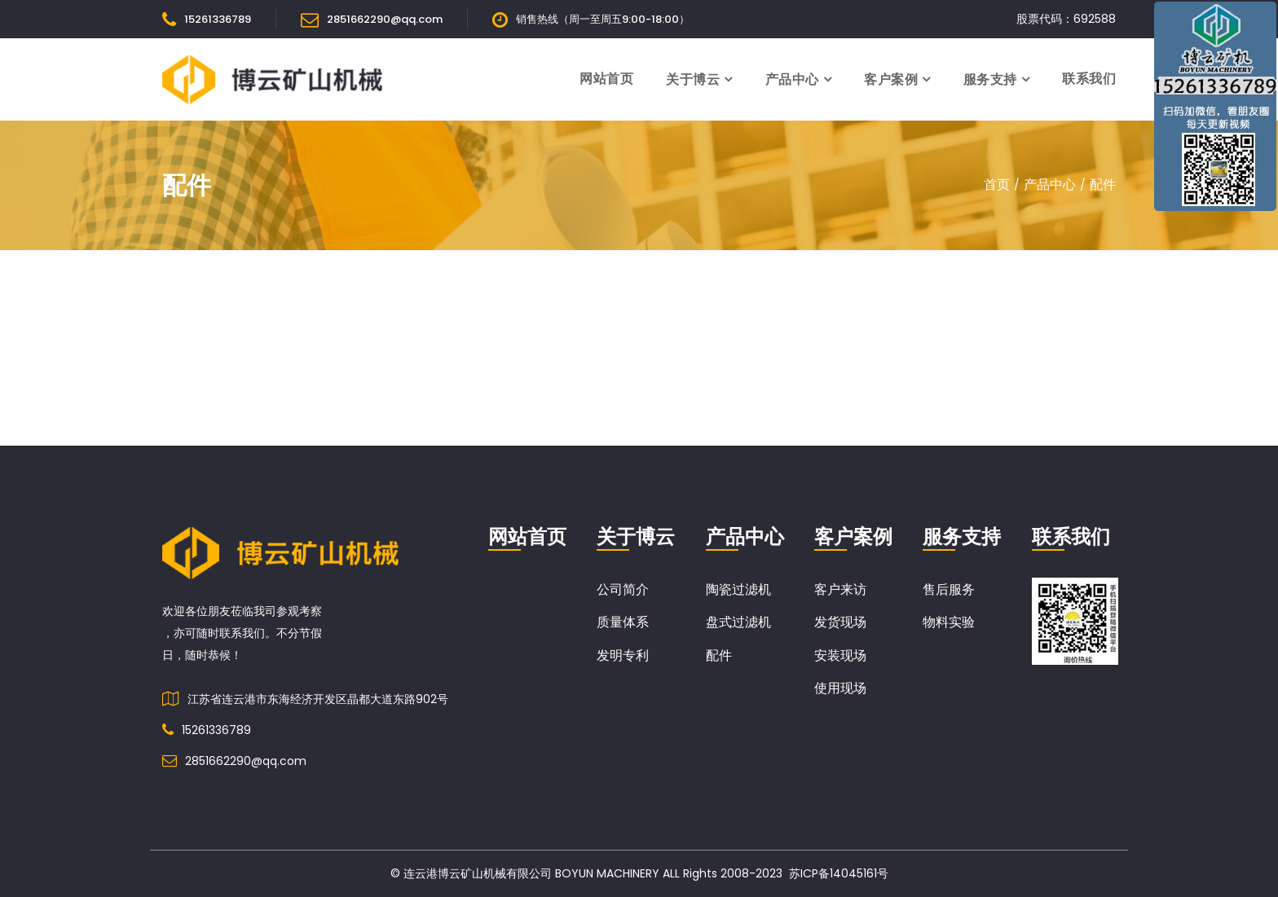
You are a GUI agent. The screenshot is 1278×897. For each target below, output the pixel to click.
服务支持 (990, 79)
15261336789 (217, 19)
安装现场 (840, 655)
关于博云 (693, 79)
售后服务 (949, 589)
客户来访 (840, 589)
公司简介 (623, 589)
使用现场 (840, 688)
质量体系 (623, 622)
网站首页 (606, 79)
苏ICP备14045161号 (838, 873)
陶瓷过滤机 (738, 589)
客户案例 (891, 79)
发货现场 (840, 622)
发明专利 (623, 655)
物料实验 (949, 622)
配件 (1103, 184)
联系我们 (1089, 79)
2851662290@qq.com (385, 19)
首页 (997, 184)
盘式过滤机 (738, 622)
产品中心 (792, 79)
